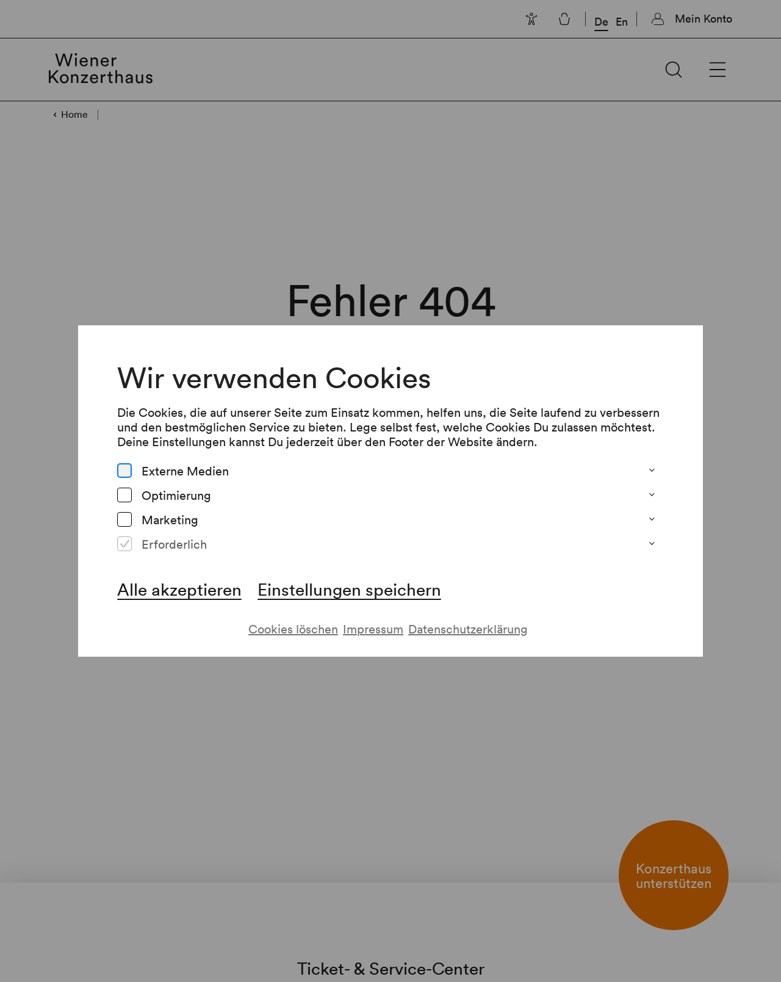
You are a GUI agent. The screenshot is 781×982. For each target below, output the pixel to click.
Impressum (372, 617)
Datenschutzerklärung (468, 617)
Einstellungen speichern (348, 576)
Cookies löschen (292, 617)
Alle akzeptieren (178, 576)
